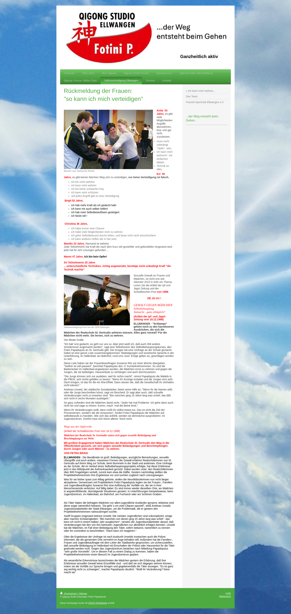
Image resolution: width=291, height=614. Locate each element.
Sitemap (83, 593)
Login (228, 593)
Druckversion (69, 593)
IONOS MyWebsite (97, 603)
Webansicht (225, 596)
